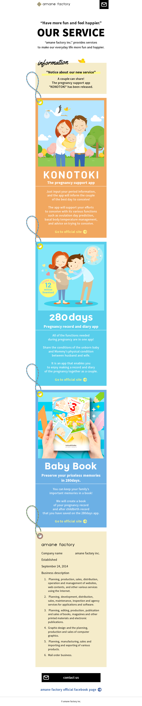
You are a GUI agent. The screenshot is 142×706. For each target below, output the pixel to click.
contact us (71, 677)
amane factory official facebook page (68, 689)
